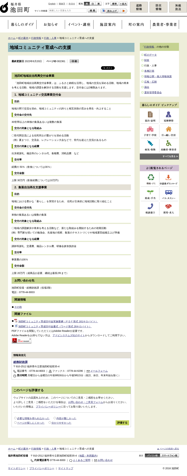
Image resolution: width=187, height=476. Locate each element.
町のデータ (150, 54)
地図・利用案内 (88, 455)
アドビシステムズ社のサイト (69, 335)
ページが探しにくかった (31, 422)
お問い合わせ (105, 460)
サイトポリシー (16, 468)
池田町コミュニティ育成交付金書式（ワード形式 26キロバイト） (53, 326)
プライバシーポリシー (48, 406)
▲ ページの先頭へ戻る (168, 448)
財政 (146, 60)
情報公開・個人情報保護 (158, 76)
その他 (18, 307)
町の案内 (23, 38)
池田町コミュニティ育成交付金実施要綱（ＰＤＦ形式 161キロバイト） (56, 321)
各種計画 (149, 70)
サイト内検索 (41, 11)
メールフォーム (99, 370)
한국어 (72, 3)
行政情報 (36, 38)
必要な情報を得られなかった (33, 418)
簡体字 (62, 3)
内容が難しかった (66, 418)
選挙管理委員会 (153, 92)
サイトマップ (65, 468)
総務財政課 (20, 362)
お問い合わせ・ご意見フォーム (85, 402)
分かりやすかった (61, 422)
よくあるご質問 (81, 460)
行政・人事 (50, 38)
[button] (114, 11)
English (51, 3)
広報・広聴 (150, 81)
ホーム (11, 38)
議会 (146, 87)
